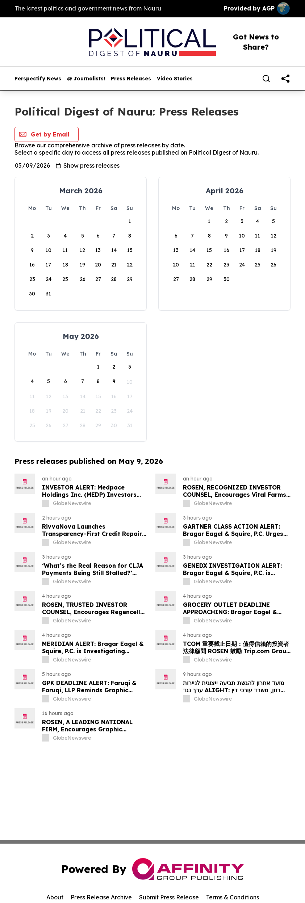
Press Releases (131, 79)
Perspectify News (37, 79)
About (54, 897)
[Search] (266, 78)
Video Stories (175, 79)
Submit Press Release (169, 897)
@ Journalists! (86, 79)
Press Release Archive (101, 897)
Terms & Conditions (232, 897)
